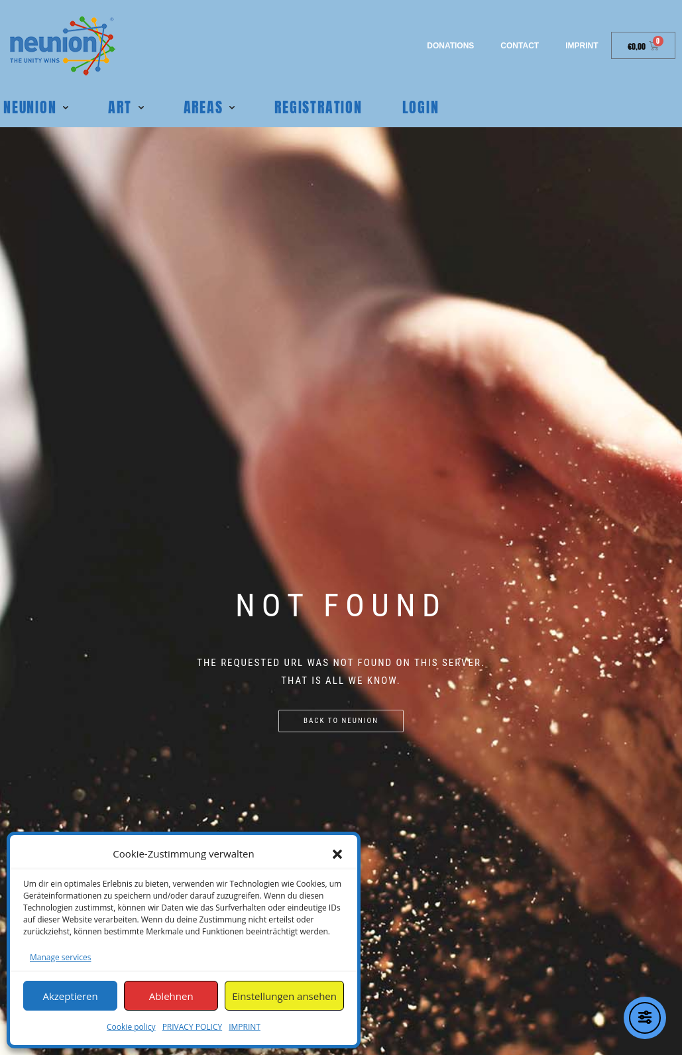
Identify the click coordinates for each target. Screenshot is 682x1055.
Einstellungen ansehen (284, 996)
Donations (450, 45)
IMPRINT (244, 1026)
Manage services (60, 957)
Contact (519, 45)
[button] (337, 854)
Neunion (29, 107)
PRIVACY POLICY (192, 1026)
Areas (203, 107)
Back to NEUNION (341, 720)
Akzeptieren (69, 996)
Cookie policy (131, 1026)
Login (420, 107)
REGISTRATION (318, 107)
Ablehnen (171, 996)
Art (119, 107)
